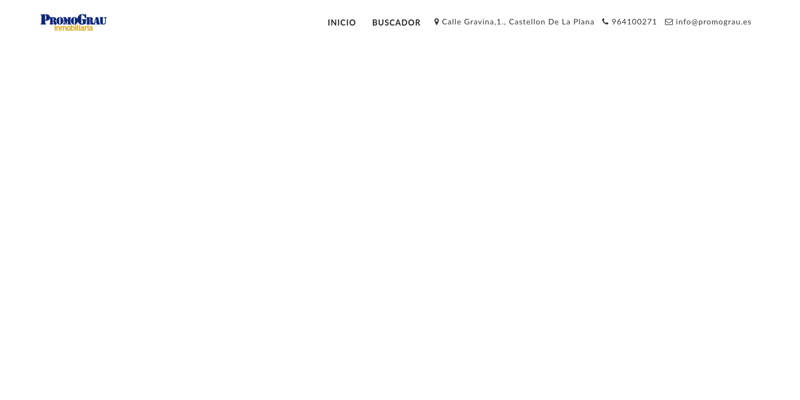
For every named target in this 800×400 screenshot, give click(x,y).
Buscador (396, 22)
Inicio (342, 22)
